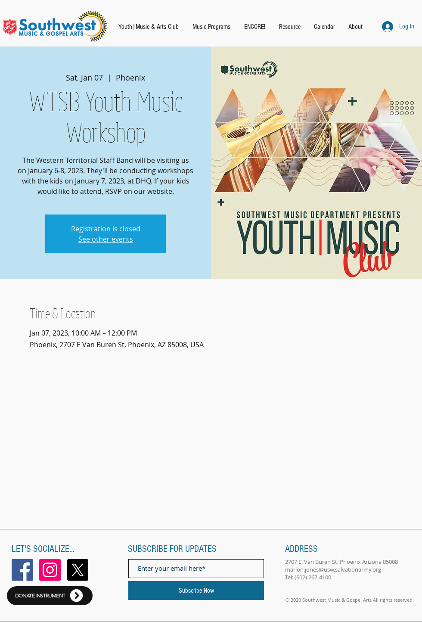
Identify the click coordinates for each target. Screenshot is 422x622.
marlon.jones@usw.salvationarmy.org (333, 569)
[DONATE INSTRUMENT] (50, 595)
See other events (105, 239)
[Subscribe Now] (196, 590)
